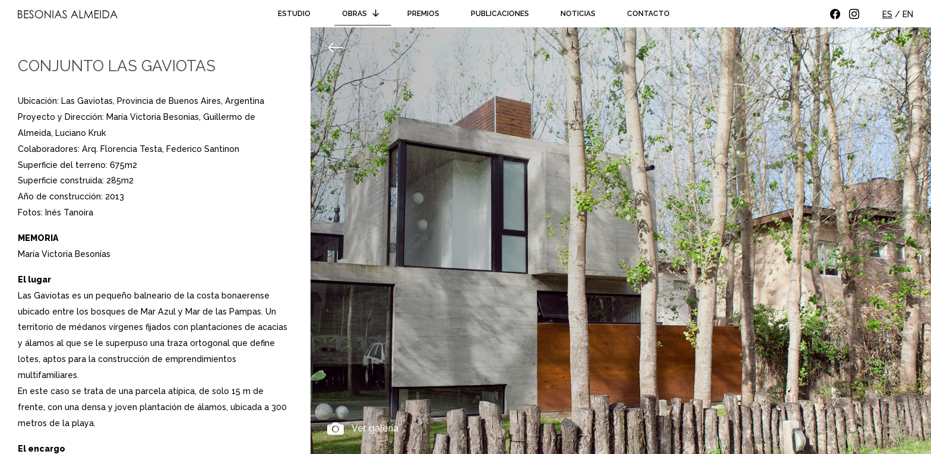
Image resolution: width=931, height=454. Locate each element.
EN (907, 14)
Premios (423, 13)
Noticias (578, 13)
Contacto (648, 13)
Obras (362, 13)
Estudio (294, 13)
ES (887, 14)
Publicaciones (500, 13)
